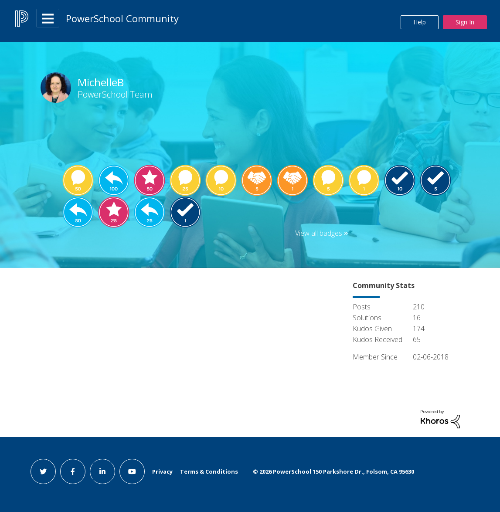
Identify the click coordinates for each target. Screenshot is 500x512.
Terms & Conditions (209, 471)
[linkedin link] (102, 471)
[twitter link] (43, 471)
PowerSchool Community (122, 18)
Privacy (162, 471)
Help (419, 22)
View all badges (318, 233)
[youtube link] (132, 471)
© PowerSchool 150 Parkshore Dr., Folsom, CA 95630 (333, 471)
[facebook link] (72, 471)
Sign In (465, 22)
